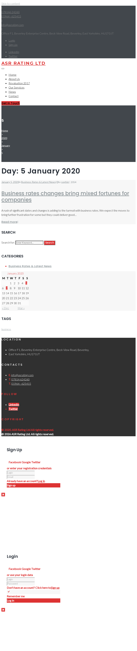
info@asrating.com (12, 24)
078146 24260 (10, 12)
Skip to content (10, 3)
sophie (65, 181)
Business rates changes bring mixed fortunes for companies (65, 197)
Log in (41, 481)
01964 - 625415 (11, 16)
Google (26, 462)
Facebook (15, 462)
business (6, 329)
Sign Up (13, 44)
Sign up (55, 587)
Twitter (35, 462)
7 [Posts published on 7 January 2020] (6, 288)
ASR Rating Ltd (23, 63)
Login (12, 40)
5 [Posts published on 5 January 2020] (26, 283)
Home (12, 74)
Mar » (21, 308)
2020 (4, 138)
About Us (14, 79)
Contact (14, 96)
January (5, 145)
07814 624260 (20, 379)
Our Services (16, 87)
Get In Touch (10, 103)
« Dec (5, 308)
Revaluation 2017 (19, 83)
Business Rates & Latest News (38, 181)
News (12, 91)
